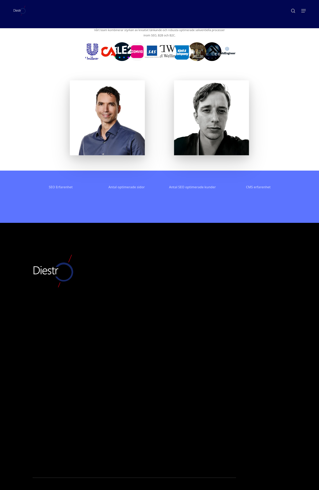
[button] (303, 11)
